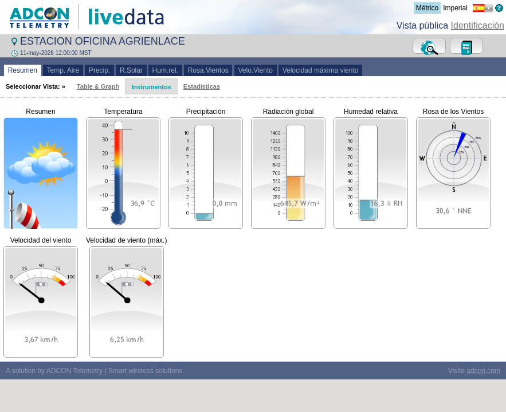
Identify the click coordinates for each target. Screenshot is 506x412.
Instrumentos (151, 87)
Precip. (99, 70)
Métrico (427, 8)
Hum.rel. (165, 70)
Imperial (455, 8)
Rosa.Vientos (208, 70)
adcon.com (483, 371)
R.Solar (131, 70)
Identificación (477, 25)
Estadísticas (201, 86)
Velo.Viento (255, 70)
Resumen (22, 70)
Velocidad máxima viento (320, 70)
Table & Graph (98, 86)
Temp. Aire (63, 70)
